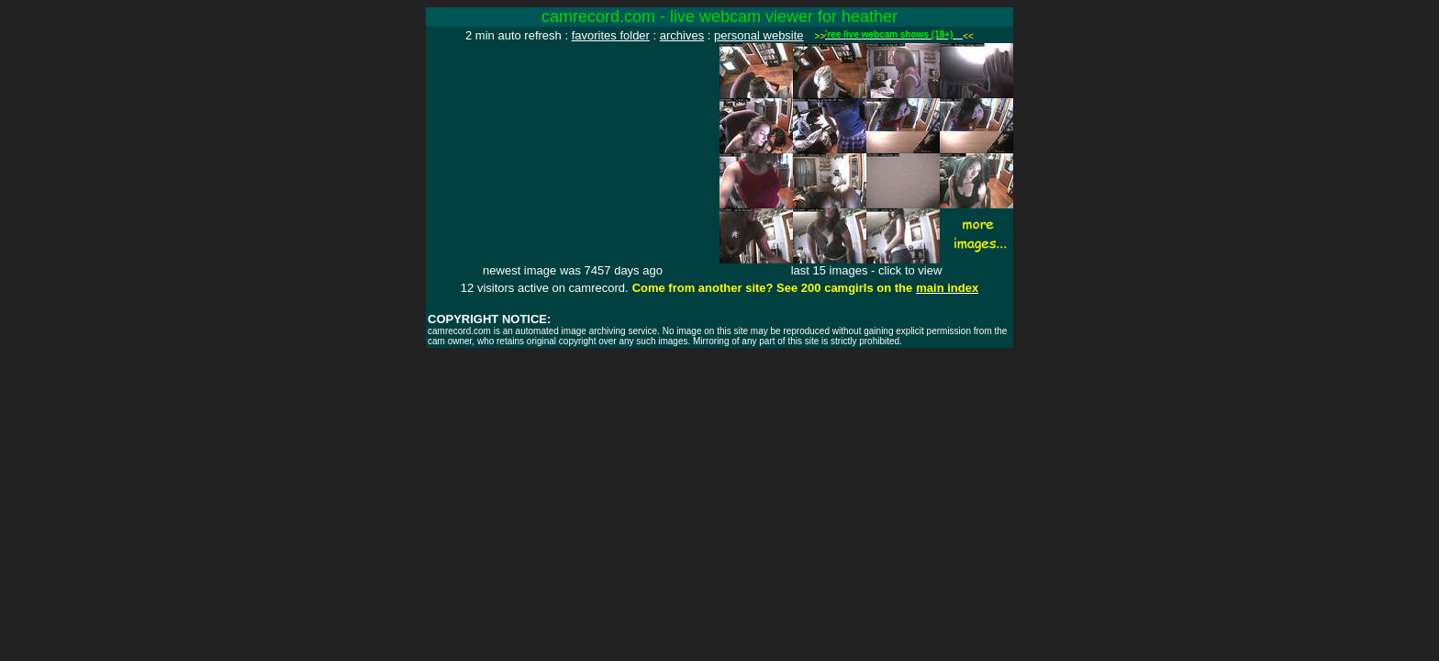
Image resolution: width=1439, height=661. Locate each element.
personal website (759, 35)
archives (682, 35)
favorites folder (611, 35)
